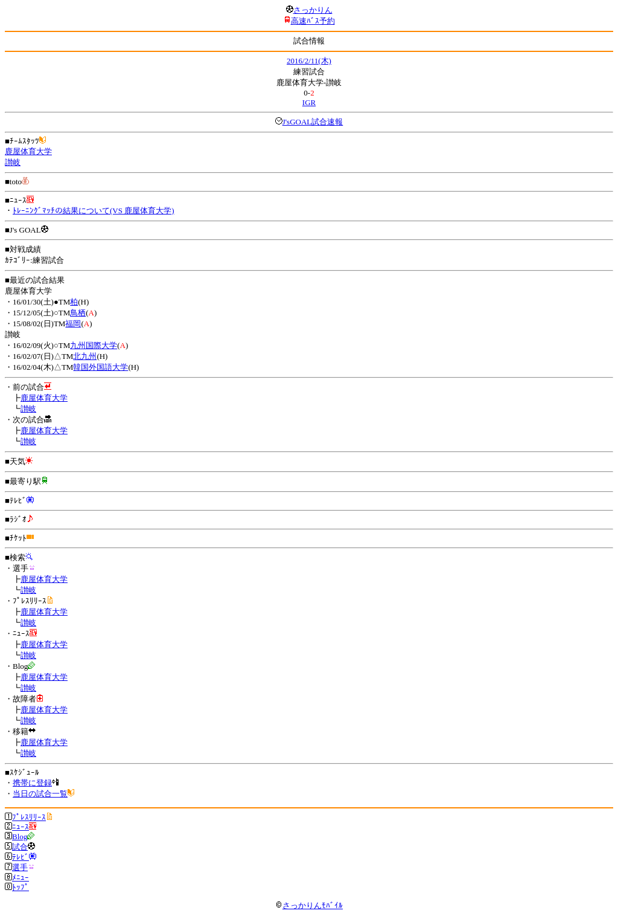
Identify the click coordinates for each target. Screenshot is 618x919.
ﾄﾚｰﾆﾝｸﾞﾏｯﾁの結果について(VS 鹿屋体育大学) (93, 210)
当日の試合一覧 (40, 793)
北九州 (85, 356)
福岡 (73, 323)
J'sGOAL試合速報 (312, 121)
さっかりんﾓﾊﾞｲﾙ (309, 905)
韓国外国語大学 (100, 367)
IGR (309, 102)
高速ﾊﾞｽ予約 (313, 20)
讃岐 (13, 162)
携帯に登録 (32, 782)
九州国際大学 (93, 345)
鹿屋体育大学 (28, 151)
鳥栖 (78, 312)
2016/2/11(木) (309, 60)
